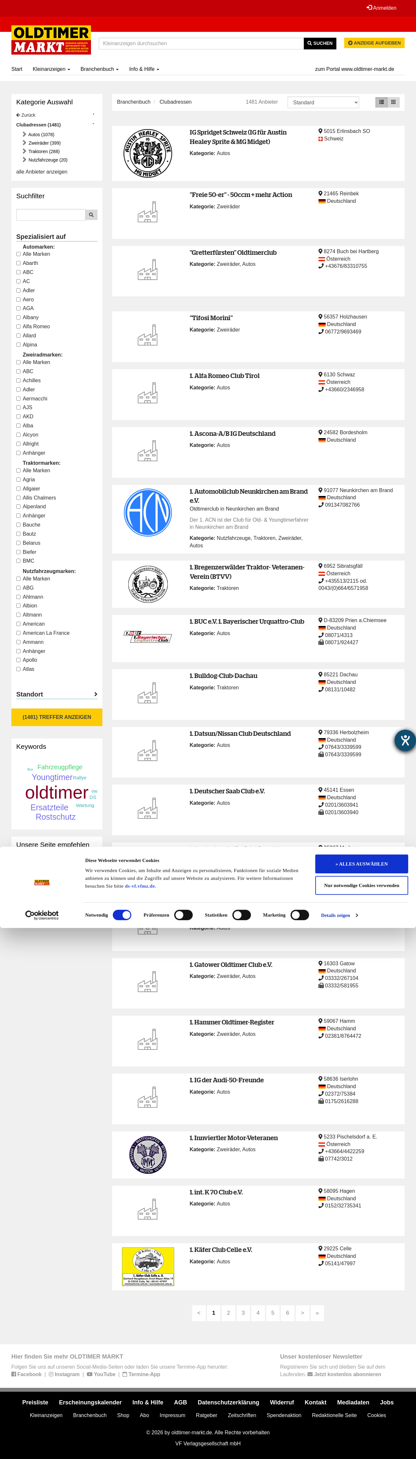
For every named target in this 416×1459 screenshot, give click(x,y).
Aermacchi (31, 398)
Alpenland (31, 506)
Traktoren (265, 538)
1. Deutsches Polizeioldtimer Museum (245, 849)
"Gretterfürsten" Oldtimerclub (233, 252)
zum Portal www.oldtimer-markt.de (354, 69)
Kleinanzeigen (51, 69)
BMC (25, 561)
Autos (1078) (40, 134)
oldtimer (57, 792)
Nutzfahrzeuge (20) (47, 160)
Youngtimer (52, 777)
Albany (27, 317)
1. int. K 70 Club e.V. (216, 1192)
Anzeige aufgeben (374, 43)
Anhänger (30, 453)
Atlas (25, 669)
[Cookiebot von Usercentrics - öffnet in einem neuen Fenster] (42, 1446)
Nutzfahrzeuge (234, 538)
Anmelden (380, 8)
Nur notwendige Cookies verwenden (361, 1416)
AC (23, 281)
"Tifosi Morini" (211, 317)
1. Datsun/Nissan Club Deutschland (240, 733)
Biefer (26, 552)
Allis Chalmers (36, 498)
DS (92, 797)
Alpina (26, 344)
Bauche (28, 525)
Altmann (29, 615)
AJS (24, 407)
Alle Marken (33, 254)
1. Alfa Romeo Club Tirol (225, 375)
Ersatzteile (50, 807)
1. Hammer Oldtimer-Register (232, 1022)
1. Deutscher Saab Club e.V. (227, 791)
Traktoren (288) (43, 151)
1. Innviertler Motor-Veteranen (234, 1137)
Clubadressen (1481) (38, 124)
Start (16, 69)
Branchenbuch (100, 69)
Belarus (28, 543)
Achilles (28, 380)
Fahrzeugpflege (60, 767)
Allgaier (28, 488)
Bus (30, 769)
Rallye (79, 777)
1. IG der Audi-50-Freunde (227, 1080)
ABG (25, 588)
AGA (25, 308)
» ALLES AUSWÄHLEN (362, 1395)
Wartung (85, 805)
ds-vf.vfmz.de (140, 1417)
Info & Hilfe (144, 69)
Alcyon (27, 434)
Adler (25, 290)
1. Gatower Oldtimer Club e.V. (231, 964)
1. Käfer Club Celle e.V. (221, 1249)
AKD (24, 416)
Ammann (30, 642)
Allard (26, 335)
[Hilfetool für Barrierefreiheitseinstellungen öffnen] (405, 740)
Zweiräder (228, 206)
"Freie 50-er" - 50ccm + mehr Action (241, 194)
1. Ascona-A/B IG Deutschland (233, 433)
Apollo (26, 660)
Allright (27, 444)
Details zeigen (335, 1446)
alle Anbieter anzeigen (41, 172)
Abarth (27, 263)
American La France (43, 633)
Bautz (26, 534)
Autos (223, 153)
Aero (25, 299)
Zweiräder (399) (44, 143)
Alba (24, 425)
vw (94, 791)
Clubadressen (176, 102)
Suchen (319, 43)
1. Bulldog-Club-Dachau (223, 675)
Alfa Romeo (33, 326)
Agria (25, 479)
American (30, 624)
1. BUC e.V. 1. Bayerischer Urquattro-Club (247, 621)
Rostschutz (56, 816)
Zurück (25, 115)
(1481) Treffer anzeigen (57, 717)
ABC (24, 272)
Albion (26, 605)
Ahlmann (29, 597)
